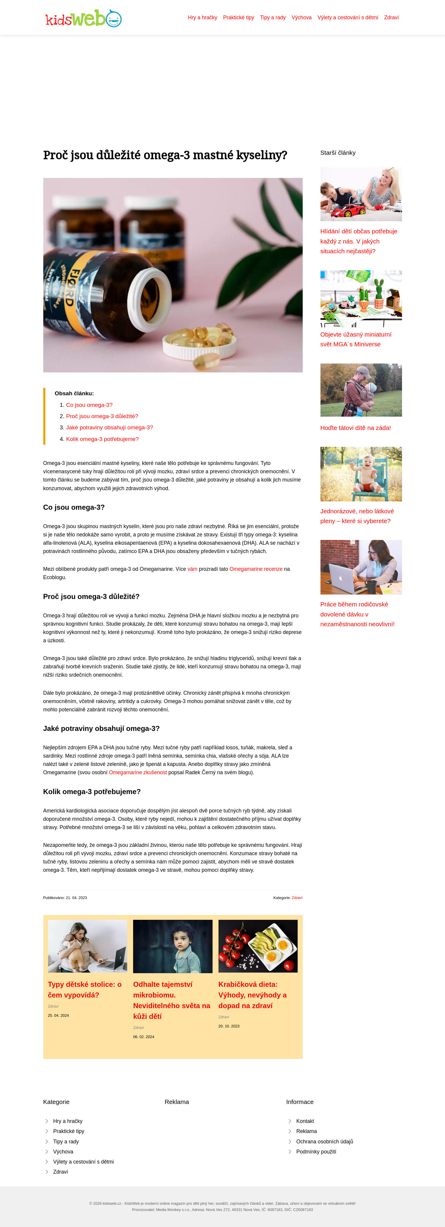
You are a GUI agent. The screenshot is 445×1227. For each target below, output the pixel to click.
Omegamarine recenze (256, 569)
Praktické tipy (238, 17)
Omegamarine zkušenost (138, 772)
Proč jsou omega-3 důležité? (102, 416)
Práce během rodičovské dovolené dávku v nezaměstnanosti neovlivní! (357, 614)
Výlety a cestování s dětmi (348, 17)
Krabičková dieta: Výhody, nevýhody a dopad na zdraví (252, 995)
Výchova (302, 17)
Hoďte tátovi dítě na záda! (355, 427)
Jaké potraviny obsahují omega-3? (109, 427)
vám (192, 569)
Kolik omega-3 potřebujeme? (102, 439)
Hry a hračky (202, 17)
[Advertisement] (223, 79)
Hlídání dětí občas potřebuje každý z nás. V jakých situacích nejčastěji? (359, 241)
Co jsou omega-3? (89, 405)
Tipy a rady (272, 17)
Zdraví (391, 17)
